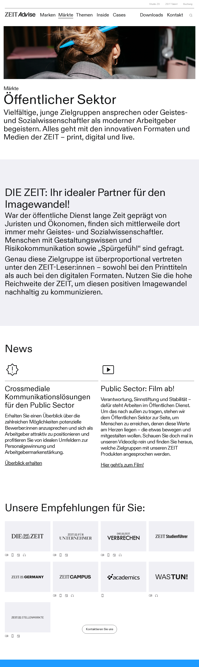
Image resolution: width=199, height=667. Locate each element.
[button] (191, 15)
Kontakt (175, 15)
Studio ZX (154, 4)
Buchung (187, 4)
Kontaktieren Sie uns (99, 629)
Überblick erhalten (23, 463)
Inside (103, 15)
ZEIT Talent (171, 4)
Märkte (65, 15)
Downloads (151, 15)
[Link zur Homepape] (20, 14)
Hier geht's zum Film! (122, 465)
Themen (84, 15)
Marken (48, 15)
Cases (119, 15)
